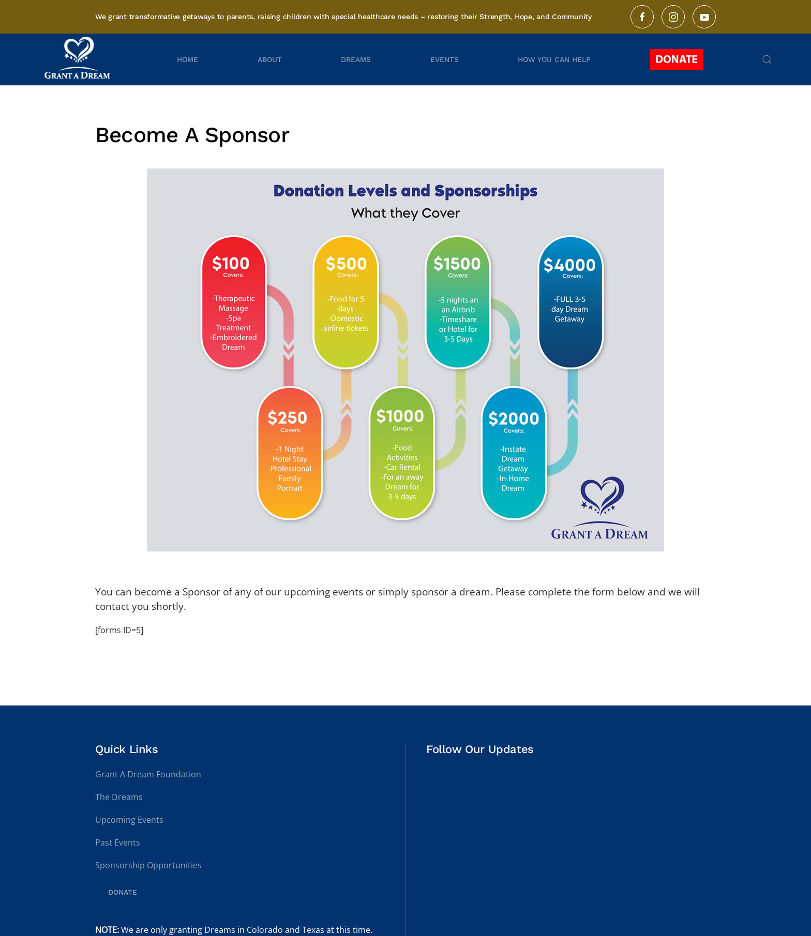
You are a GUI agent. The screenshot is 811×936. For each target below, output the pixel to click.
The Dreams (119, 797)
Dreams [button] (356, 59)
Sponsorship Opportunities (148, 865)
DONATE (122, 892)
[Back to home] (79, 59)
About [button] (270, 59)
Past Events (117, 842)
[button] (766, 59)
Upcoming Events (129, 819)
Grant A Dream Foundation (148, 774)
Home (187, 59)
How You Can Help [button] (554, 59)
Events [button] (444, 59)
